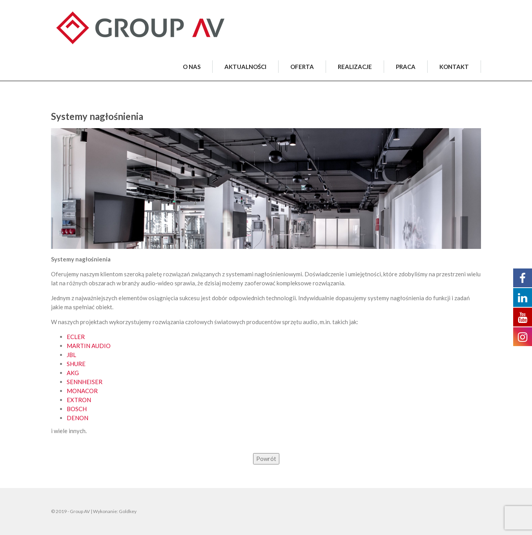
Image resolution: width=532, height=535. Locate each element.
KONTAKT (454, 66)
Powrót (266, 458)
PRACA (405, 66)
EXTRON (79, 399)
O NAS (191, 66)
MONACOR (82, 390)
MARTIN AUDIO (89, 345)
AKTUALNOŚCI (245, 66)
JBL (71, 354)
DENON (77, 417)
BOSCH (77, 408)
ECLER (76, 336)
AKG (73, 372)
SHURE (76, 363)
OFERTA (302, 66)
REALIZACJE (355, 66)
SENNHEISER (84, 381)
